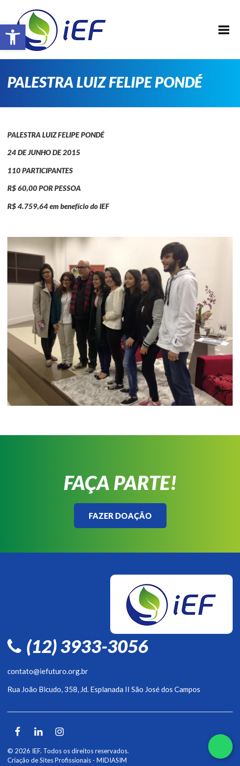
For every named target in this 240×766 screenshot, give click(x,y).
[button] (12, 37)
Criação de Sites (30, 760)
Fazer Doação (120, 515)
